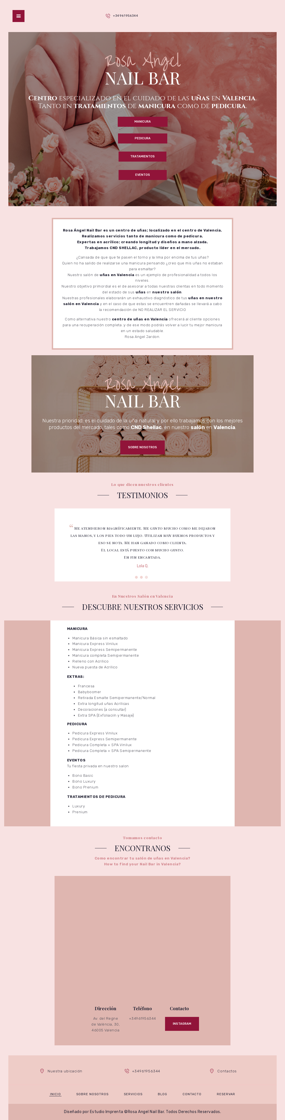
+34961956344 (125, 16)
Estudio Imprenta (106, 1111)
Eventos (142, 175)
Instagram (182, 1024)
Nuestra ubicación (65, 1071)
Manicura (142, 121)
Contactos (227, 1071)
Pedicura (143, 138)
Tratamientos (142, 156)
